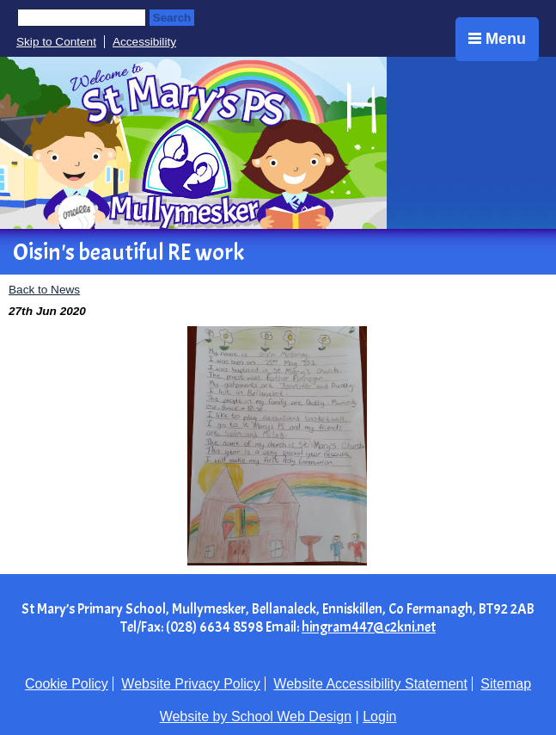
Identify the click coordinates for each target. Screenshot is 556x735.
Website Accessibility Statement (370, 683)
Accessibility (144, 41)
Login (379, 716)
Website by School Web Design (256, 716)
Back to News (44, 289)
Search (172, 17)
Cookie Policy (66, 683)
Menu (497, 38)
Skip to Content (56, 41)
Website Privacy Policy (190, 683)
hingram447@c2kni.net (369, 627)
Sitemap (505, 683)
